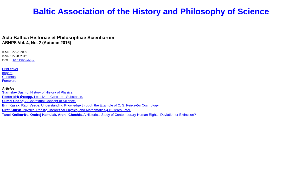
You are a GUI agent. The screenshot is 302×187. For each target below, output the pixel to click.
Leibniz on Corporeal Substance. (42, 97)
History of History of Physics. (37, 92)
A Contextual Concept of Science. (39, 101)
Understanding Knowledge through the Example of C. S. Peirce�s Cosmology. (80, 105)
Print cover (10, 69)
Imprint (7, 73)
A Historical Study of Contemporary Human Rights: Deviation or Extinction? (99, 115)
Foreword (9, 81)
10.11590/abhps (23, 60)
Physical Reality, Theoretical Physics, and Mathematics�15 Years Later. (66, 110)
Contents (9, 77)
